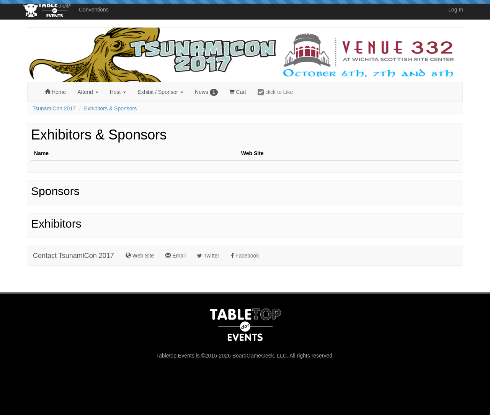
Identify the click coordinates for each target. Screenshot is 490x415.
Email (175, 256)
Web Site (140, 256)
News (206, 92)
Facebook (245, 256)
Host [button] (118, 92)
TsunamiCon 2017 (54, 108)
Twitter (208, 256)
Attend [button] (87, 92)
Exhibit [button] (160, 92)
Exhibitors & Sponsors (110, 108)
